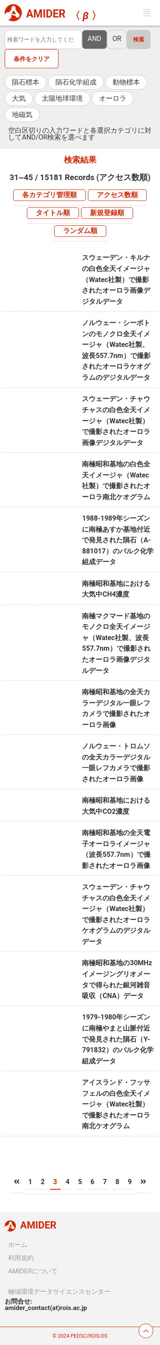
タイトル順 (53, 213)
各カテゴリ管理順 (49, 195)
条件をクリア (31, 58)
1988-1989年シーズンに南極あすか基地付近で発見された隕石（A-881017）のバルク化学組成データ (117, 540)
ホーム (17, 1245)
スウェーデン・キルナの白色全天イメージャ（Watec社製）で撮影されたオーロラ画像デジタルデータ (116, 279)
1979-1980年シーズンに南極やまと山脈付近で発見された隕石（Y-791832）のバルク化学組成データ (117, 1039)
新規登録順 (107, 213)
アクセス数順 (117, 195)
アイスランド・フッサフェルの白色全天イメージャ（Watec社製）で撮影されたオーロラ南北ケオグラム (116, 1104)
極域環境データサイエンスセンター (59, 1292)
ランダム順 (80, 231)
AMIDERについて (32, 1271)
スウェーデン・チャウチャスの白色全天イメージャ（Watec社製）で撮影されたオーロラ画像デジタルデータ (116, 420)
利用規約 (21, 1258)
